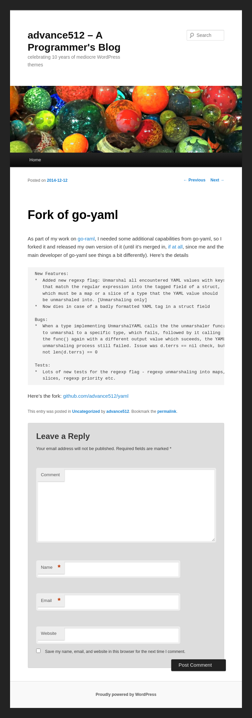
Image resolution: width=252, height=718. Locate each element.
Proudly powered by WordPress (126, 694)
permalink (166, 411)
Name (51, 567)
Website (49, 633)
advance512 (117, 411)
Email (51, 601)
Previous (194, 180)
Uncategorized (86, 411)
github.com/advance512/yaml (95, 396)
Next (217, 180)
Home (35, 159)
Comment (50, 474)
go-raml (86, 238)
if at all (175, 247)
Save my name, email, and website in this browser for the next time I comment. (115, 651)
